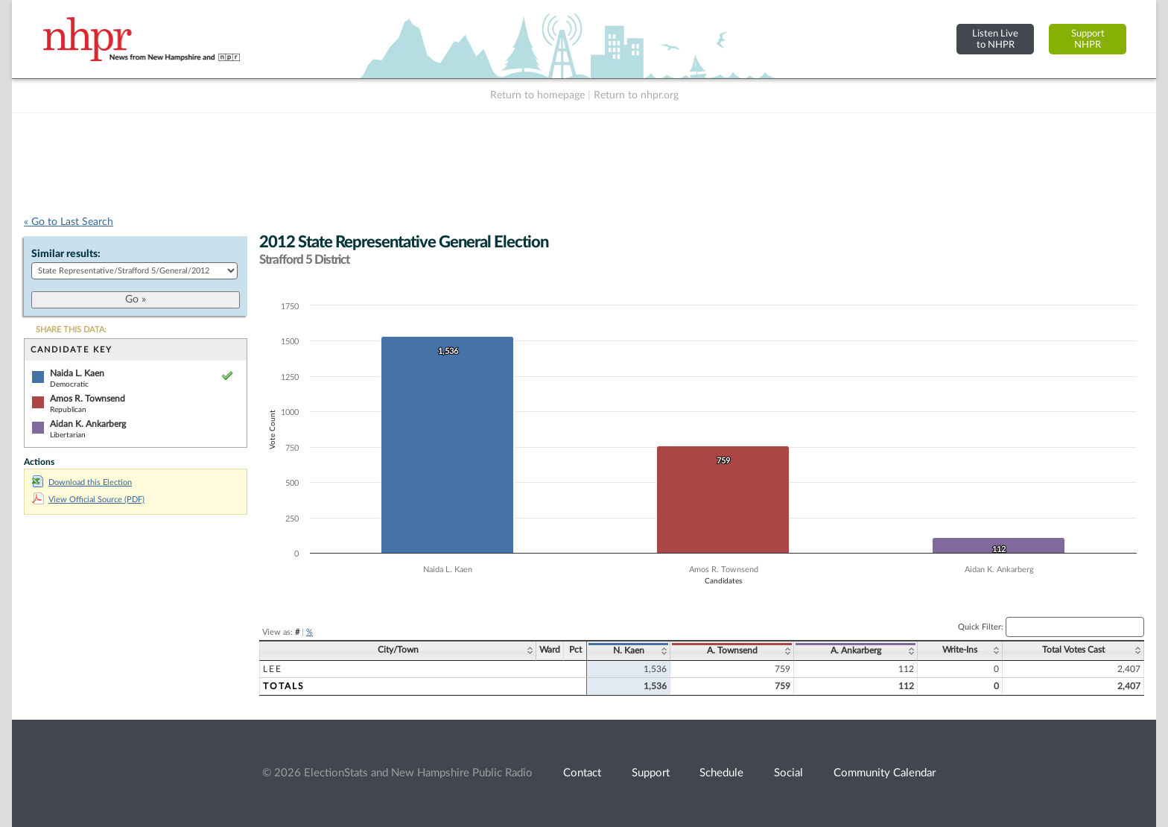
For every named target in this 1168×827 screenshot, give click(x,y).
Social (788, 773)
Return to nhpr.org (636, 95)
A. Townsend (732, 650)
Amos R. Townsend (87, 398)
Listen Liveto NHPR (995, 39)
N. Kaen (628, 650)
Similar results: (66, 254)
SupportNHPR (1088, 39)
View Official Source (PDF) (88, 499)
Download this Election (82, 482)
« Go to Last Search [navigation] (68, 222)
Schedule (721, 773)
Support (651, 773)
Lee (272, 669)
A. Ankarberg (856, 650)
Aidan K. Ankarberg (88, 423)
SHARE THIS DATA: (71, 330)
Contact (582, 773)
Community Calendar (885, 773)
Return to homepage (537, 95)
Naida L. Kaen (77, 373)
